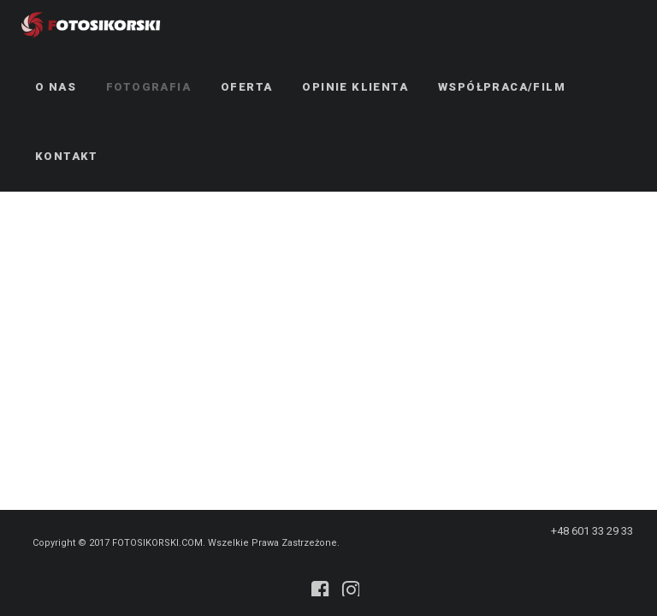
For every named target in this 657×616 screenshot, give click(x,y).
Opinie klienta (355, 86)
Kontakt (66, 156)
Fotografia (148, 86)
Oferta (246, 86)
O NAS (55, 86)
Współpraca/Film (501, 86)
